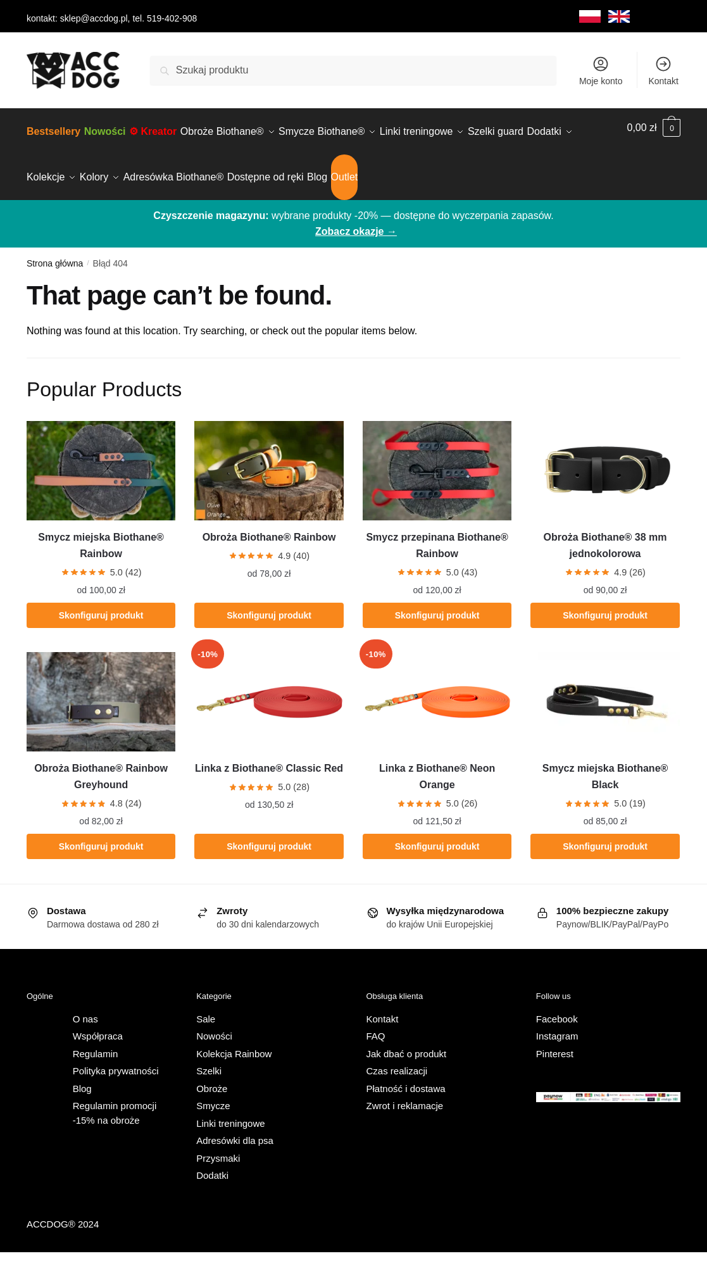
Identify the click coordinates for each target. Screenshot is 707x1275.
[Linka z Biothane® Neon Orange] (437, 724)
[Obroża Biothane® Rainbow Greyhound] (101, 724)
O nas (85, 1041)
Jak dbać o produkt (406, 1076)
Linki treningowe (230, 1146)
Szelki (209, 1093)
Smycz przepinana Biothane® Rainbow (437, 568)
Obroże (211, 1111)
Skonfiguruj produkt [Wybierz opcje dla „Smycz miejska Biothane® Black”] (605, 869)
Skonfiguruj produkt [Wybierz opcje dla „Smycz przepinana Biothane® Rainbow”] (437, 638)
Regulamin (95, 1076)
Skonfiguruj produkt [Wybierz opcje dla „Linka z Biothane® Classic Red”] (269, 869)
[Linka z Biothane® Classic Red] (268, 724)
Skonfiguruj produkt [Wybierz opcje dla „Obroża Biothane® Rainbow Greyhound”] (101, 869)
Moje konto (600, 70)
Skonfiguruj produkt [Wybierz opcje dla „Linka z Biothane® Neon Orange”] (437, 869)
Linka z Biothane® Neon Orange (437, 799)
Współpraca (98, 1058)
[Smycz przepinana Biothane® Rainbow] (437, 493)
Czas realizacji (397, 1093)
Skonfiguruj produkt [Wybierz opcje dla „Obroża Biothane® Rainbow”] (269, 638)
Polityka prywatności (116, 1093)
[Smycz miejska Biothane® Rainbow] (101, 493)
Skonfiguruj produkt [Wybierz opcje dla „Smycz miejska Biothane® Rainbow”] (101, 638)
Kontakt (663, 70)
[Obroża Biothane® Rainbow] (268, 493)
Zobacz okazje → (356, 254)
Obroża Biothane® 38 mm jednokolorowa (605, 568)
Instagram (557, 1058)
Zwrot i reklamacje (405, 1128)
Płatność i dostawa (406, 1111)
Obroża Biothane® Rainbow (269, 560)
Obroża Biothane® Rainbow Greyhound (101, 799)
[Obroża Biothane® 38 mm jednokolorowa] (604, 493)
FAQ (375, 1058)
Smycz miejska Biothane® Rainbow (101, 568)
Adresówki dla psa (234, 1163)
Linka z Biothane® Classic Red (269, 791)
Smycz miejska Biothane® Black (605, 799)
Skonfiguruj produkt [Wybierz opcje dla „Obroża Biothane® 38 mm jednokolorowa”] (605, 638)
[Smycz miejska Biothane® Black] (604, 724)
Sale (205, 1041)
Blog (82, 1111)
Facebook (557, 1041)
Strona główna (55, 286)
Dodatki (212, 1198)
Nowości (214, 1058)
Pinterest (554, 1076)
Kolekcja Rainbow (234, 1076)
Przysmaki (218, 1181)
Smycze (213, 1128)
